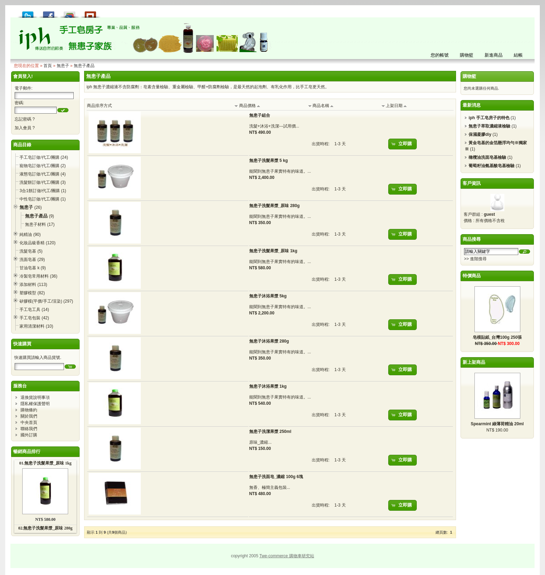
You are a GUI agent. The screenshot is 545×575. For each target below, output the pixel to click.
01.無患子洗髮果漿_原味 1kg (45, 463)
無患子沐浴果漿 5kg (268, 296)
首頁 (47, 65)
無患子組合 (259, 115)
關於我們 (29, 416)
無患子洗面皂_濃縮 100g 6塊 (276, 476)
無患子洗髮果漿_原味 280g (274, 205)
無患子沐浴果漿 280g (269, 341)
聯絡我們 (29, 428)
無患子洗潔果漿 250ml (270, 431)
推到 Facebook (48, 13)
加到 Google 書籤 (69, 13)
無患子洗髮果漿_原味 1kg (273, 250)
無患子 (63, 65)
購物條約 (29, 410)
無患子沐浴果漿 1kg (268, 386)
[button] (62, 110)
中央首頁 (29, 422)
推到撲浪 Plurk (90, 13)
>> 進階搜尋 (475, 258)
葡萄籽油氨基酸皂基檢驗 (491, 165)
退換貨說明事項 (35, 397)
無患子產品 (84, 65)
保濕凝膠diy (480, 134)
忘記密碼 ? (25, 119)
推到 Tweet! (27, 13)
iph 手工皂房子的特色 (489, 117)
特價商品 (472, 275)
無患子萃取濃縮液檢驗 (489, 126)
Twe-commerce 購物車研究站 (286, 555)
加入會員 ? (25, 127)
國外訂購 (29, 435)
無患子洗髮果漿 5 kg (268, 160)
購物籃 (469, 76)
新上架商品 (474, 362)
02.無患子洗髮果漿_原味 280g (45, 528)
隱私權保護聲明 (35, 403)
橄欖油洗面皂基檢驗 (487, 157)
